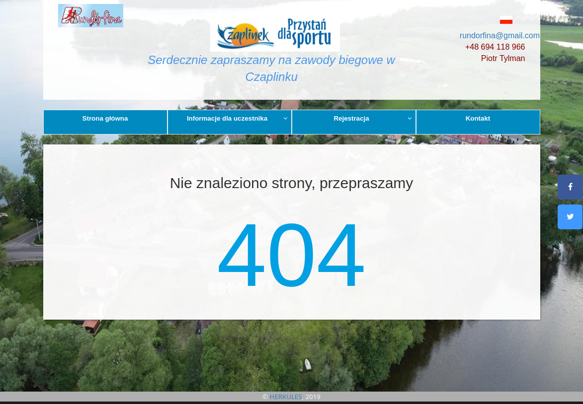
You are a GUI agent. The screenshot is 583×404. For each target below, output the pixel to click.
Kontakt (478, 118)
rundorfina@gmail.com (500, 35)
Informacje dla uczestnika (237, 118)
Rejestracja (372, 118)
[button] (492, 19)
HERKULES (286, 396)
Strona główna (105, 118)
